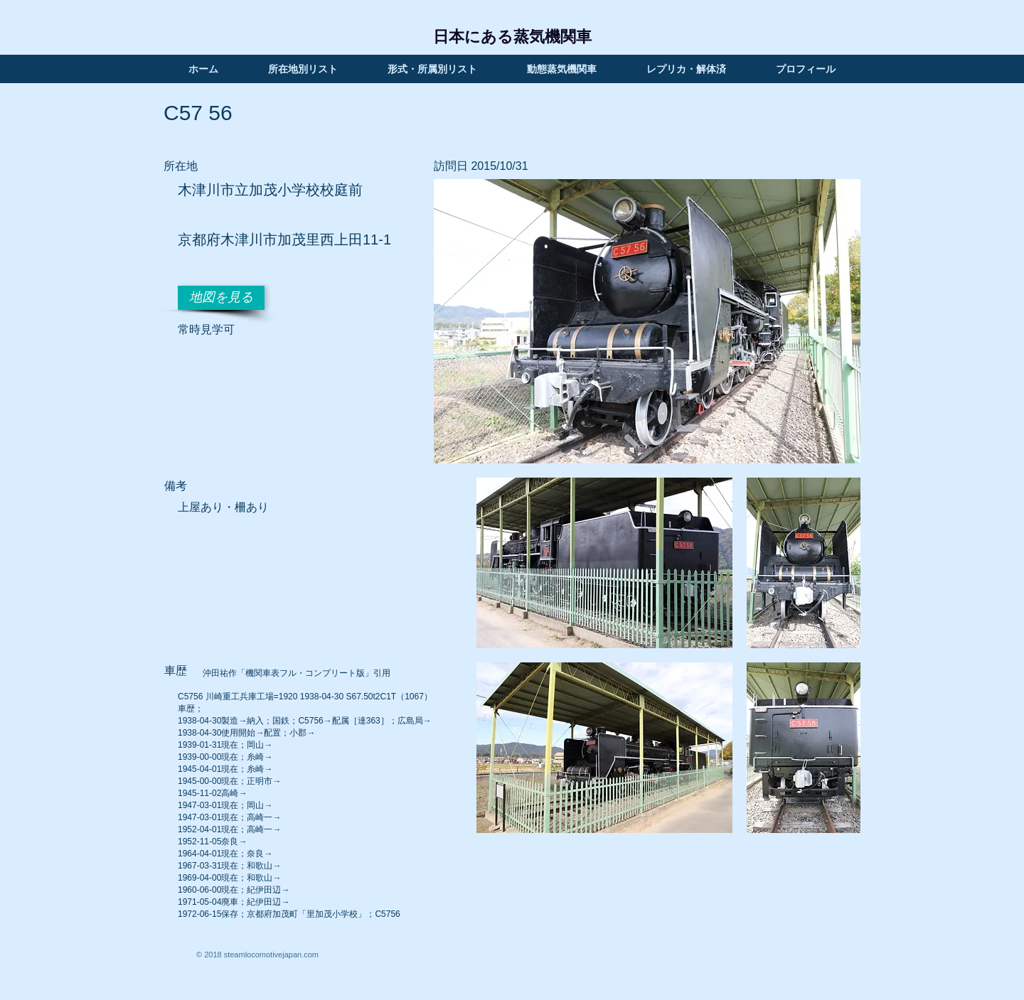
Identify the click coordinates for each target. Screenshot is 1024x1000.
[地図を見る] (221, 298)
